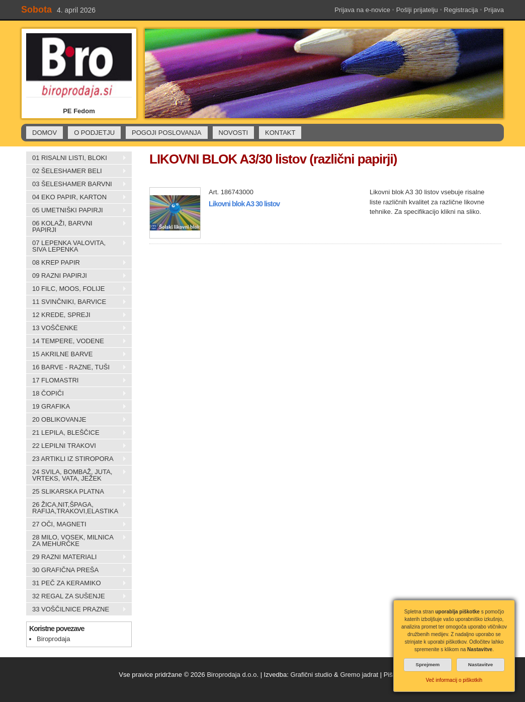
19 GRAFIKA (76, 407)
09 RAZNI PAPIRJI (76, 276)
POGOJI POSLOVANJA (166, 132)
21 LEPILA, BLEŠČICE (76, 433)
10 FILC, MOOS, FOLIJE (76, 289)
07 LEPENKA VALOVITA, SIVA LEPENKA (76, 246)
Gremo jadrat (359, 674)
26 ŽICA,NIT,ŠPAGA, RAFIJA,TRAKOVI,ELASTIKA (76, 508)
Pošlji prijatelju (417, 10)
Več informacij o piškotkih (454, 680)
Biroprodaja (53, 639)
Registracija (461, 10)
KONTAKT (280, 132)
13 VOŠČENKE (76, 328)
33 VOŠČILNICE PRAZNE (76, 609)
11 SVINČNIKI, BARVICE (76, 302)
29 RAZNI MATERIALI (76, 557)
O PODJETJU (94, 132)
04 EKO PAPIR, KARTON (76, 197)
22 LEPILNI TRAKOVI (76, 446)
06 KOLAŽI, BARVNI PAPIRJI (76, 226)
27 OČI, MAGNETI (76, 524)
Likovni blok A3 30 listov (244, 204)
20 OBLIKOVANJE (76, 420)
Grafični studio (311, 674)
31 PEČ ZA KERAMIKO (76, 583)
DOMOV (44, 132)
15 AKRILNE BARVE (76, 354)
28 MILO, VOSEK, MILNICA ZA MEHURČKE (76, 540)
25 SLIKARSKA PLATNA (76, 492)
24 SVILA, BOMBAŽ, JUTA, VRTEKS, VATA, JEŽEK (76, 475)
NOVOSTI (233, 132)
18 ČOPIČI (76, 393)
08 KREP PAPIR (76, 263)
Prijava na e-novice (362, 10)
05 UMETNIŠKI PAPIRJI (76, 210)
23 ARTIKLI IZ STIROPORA (76, 459)
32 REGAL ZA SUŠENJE (76, 596)
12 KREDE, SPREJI (76, 315)
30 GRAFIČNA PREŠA (76, 570)
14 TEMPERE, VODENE (76, 341)
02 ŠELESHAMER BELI (76, 171)
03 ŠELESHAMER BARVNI (76, 184)
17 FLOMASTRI (76, 380)
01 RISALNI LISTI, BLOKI (76, 158)
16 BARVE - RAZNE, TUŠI (76, 367)
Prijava (494, 10)
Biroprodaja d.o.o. (232, 674)
